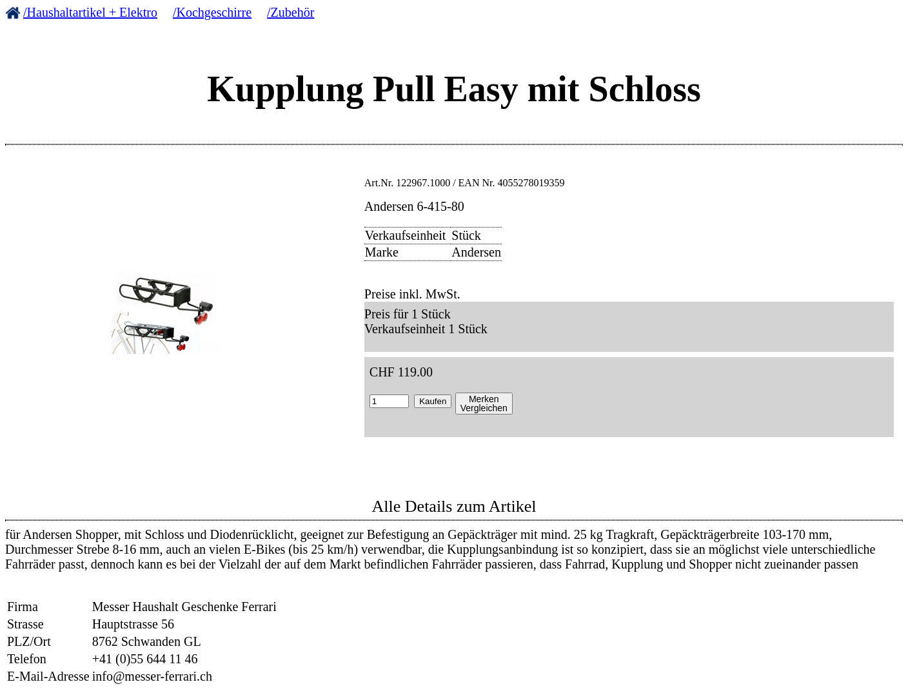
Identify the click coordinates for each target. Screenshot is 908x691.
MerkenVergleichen (484, 403)
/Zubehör (290, 12)
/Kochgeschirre (212, 12)
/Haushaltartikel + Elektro (90, 12)
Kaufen (432, 401)
